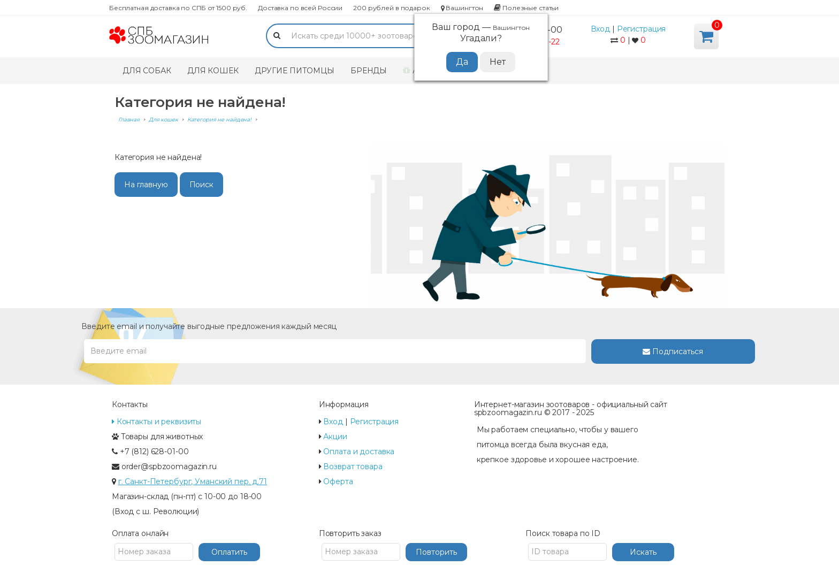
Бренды (368, 70)
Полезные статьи (526, 8)
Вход (601, 29)
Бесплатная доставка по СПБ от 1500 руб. (178, 8)
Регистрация (641, 29)
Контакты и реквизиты (156, 421)
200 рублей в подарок (391, 8)
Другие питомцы (294, 70)
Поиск (201, 184)
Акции (335, 436)
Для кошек (213, 70)
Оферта (338, 481)
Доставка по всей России (300, 8)
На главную (146, 184)
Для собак (147, 70)
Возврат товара (352, 466)
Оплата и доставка (358, 451)
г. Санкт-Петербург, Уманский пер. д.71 (192, 481)
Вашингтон (462, 8)
